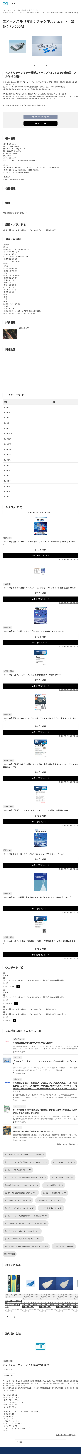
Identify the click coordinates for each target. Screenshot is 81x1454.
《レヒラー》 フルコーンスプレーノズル (17, 1200)
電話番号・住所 (8, 1375)
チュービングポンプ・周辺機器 (63, 1246)
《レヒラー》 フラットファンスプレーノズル (19, 1208)
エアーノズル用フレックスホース (64, 1162)
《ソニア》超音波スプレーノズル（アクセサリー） (21, 1185)
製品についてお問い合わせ (40, 117)
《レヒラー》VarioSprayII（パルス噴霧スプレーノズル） (23, 1239)
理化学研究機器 (9, 1254)
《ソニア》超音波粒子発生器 (53, 1185)
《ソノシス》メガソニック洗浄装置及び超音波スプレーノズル (25, 1177)
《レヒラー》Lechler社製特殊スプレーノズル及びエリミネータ (25, 1223)
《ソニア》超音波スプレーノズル (62, 1177)
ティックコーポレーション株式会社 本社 (26, 1365)
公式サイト (7, 1369)
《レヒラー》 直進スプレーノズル (51, 1208)
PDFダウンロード (40, 123)
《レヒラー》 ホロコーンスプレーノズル (50, 1200)
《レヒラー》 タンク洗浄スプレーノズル (17, 1170)
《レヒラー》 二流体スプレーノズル (54, 1193)
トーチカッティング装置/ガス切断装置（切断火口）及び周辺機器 (26, 1246)
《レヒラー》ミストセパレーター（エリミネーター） (22, 1231)
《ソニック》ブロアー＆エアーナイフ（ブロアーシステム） (24, 1154)
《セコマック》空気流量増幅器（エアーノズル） (20, 1193)
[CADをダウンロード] (18, 986)
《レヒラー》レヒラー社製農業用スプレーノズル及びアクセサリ (26, 1216)
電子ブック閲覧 (40, 549)
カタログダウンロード (40, 555)
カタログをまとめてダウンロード (40, 512)
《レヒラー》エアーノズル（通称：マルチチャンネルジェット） (26, 1162)
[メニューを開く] (77, 3)
